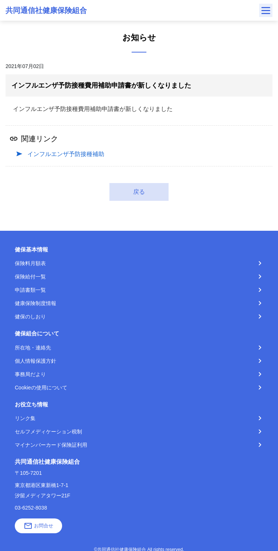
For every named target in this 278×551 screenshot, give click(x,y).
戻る (139, 192)
